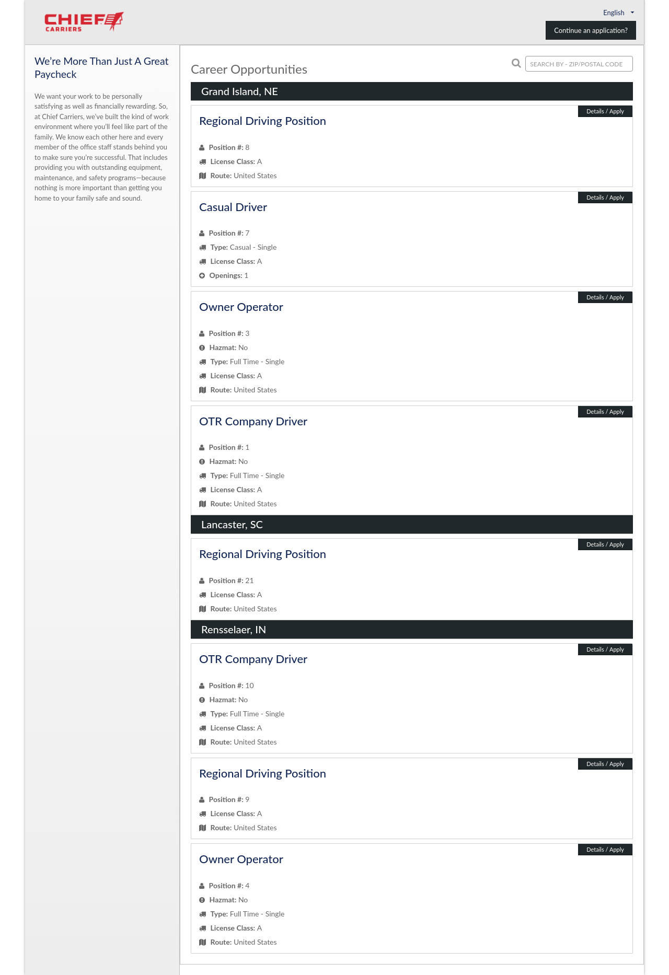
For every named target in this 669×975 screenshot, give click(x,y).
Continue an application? (591, 30)
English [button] (619, 12)
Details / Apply (605, 111)
